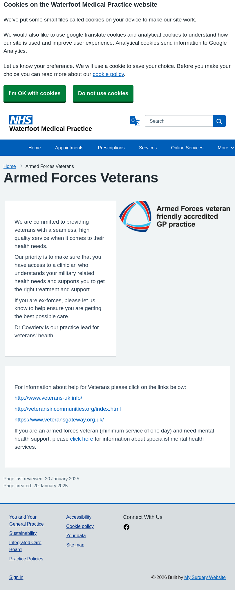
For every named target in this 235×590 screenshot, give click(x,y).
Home (34, 147)
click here (81, 438)
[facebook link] (126, 528)
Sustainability (23, 533)
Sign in (16, 577)
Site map (75, 544)
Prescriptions (111, 147)
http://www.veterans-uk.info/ (48, 398)
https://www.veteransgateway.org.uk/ (59, 419)
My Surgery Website (205, 577)
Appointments (69, 147)
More (226, 147)
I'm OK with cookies (35, 93)
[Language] (135, 121)
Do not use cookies (103, 93)
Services (148, 147)
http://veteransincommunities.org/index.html (68, 409)
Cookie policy (80, 526)
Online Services (187, 147)
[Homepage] (68, 123)
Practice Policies (26, 558)
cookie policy (108, 74)
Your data (76, 535)
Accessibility (78, 517)
